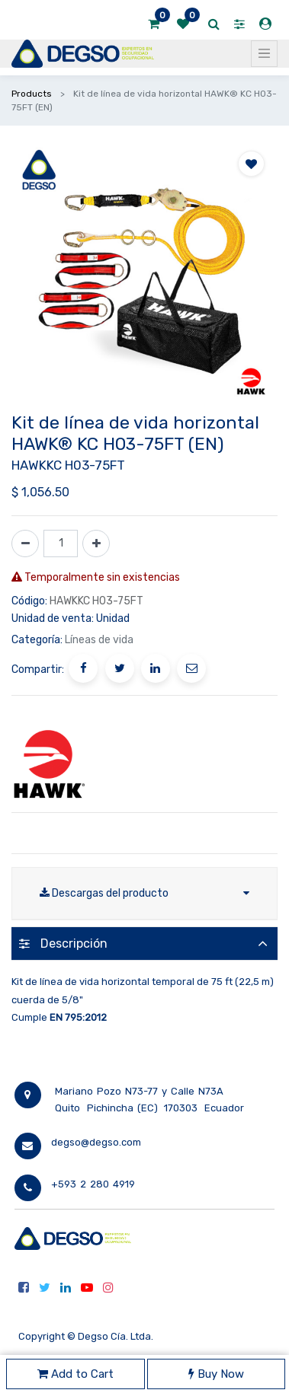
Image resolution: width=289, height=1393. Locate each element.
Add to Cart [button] (75, 1374)
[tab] (144, 943)
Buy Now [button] (216, 1374)
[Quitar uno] (25, 543)
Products (31, 93)
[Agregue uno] (96, 543)
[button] (251, 164)
